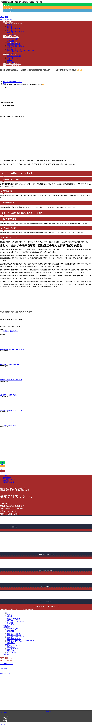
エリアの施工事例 (12, 39)
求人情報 (9, 60)
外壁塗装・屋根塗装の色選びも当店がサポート (20, 50)
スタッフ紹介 (11, 57)
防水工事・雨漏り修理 (13, 28)
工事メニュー (7, 477)
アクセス (6, 721)
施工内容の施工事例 (12, 38)
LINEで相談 (7, 5)
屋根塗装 (9, 24)
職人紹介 (9, 47)
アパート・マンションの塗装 (15, 31)
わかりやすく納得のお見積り (15, 46)
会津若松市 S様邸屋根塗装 (8, 425)
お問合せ (6, 720)
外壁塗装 (9, 26)
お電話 (5, 719)
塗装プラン (6, 625)
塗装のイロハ (11, 53)
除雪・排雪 (10, 30)
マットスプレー (11, 34)
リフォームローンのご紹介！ (15, 51)
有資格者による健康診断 (14, 45)
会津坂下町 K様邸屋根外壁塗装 (9, 364)
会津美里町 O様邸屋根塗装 (8, 395)
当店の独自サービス (9, 479)
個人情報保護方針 (8, 482)
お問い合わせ (7, 653)
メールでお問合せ (8, 8)
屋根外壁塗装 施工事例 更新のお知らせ (12, 349)
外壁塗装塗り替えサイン (14, 49)
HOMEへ (5, 717)
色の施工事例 (11, 41)
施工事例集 (6, 478)
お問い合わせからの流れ (14, 56)
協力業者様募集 (11, 62)
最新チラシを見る (8, 11)
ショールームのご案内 (13, 58)
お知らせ (6, 331)
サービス (6, 632)
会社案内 (6, 644)
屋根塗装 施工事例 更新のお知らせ (11, 379)
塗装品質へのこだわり (13, 44)
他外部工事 (10, 32)
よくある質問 (11, 61)
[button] (46, 18)
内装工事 (9, 27)
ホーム (5, 475)
